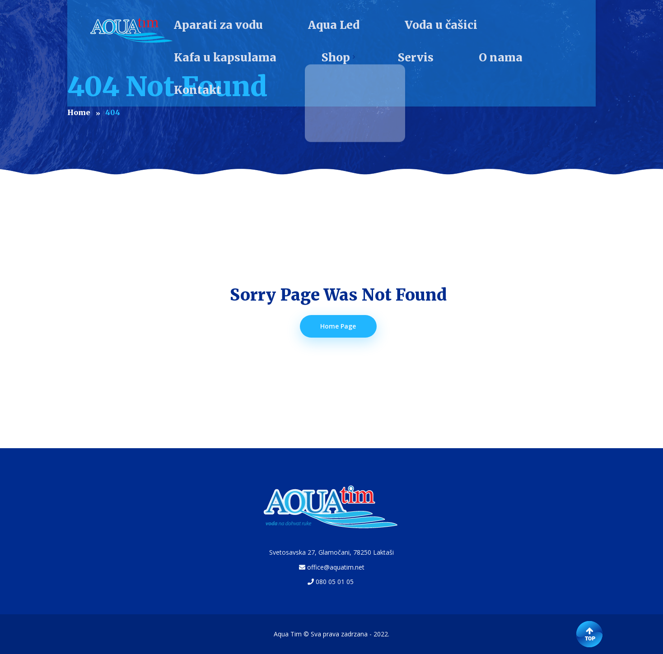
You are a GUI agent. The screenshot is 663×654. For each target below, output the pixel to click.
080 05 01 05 (335, 581)
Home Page (338, 326)
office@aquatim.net (335, 567)
